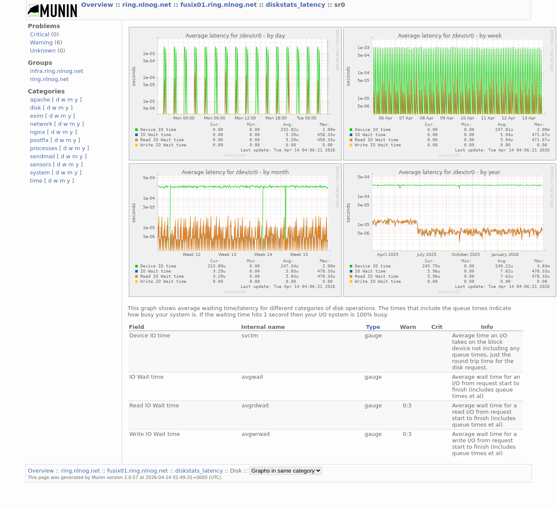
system (40, 172)
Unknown (42, 50)
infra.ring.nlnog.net (56, 71)
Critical (39, 34)
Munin (98, 477)
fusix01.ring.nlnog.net (219, 4)
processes (44, 148)
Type (373, 327)
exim (37, 116)
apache (40, 99)
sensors (40, 164)
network (41, 124)
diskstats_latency (296, 4)
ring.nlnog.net (148, 4)
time (36, 180)
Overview (98, 4)
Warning (41, 42)
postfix (39, 140)
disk (35, 108)
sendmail (42, 156)
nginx (37, 132)
